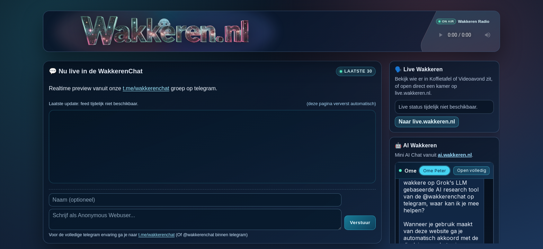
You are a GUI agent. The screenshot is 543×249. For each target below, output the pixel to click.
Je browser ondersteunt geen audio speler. (462, 34)
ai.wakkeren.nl (455, 154)
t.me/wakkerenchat (146, 88)
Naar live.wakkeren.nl (427, 121)
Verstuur (360, 222)
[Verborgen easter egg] (164, 23)
